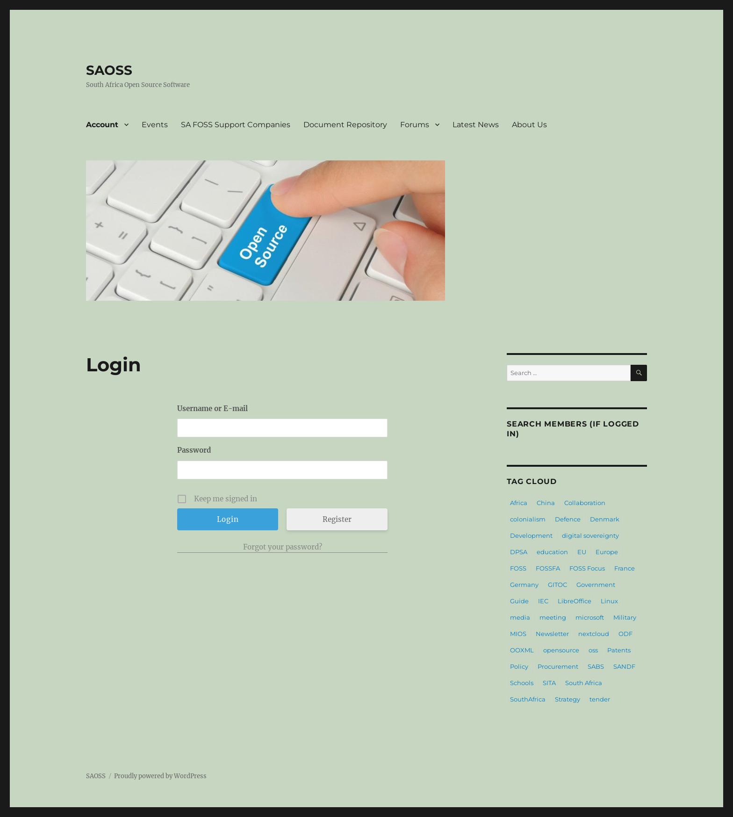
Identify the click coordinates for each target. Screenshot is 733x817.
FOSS (518, 568)
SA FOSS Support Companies (235, 124)
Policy (519, 666)
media (520, 617)
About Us (529, 124)
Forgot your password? (282, 546)
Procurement (558, 666)
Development (531, 535)
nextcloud (593, 633)
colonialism (528, 519)
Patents (619, 650)
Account (102, 124)
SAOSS (109, 70)
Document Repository (345, 124)
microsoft (589, 617)
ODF (625, 633)
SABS (596, 666)
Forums (414, 124)
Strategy (567, 699)
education (552, 552)
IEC (543, 601)
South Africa (583, 683)
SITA (549, 683)
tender (599, 699)
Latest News (476, 124)
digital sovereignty (590, 535)
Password (194, 450)
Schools (521, 683)
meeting (552, 617)
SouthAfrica (528, 699)
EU (581, 552)
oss (593, 650)
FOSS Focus (587, 568)
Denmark (604, 519)
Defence (568, 519)
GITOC (557, 584)
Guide (519, 601)
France (624, 568)
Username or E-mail (212, 408)
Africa (518, 502)
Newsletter (552, 633)
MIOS (518, 633)
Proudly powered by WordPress (160, 776)
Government (595, 584)
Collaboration (584, 502)
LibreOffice (574, 601)
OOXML (522, 650)
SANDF (624, 666)
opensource (561, 650)
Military (624, 617)
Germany (524, 584)
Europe (607, 552)
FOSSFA (548, 568)
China (546, 502)
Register (337, 519)
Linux (609, 601)
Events (155, 124)
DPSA (518, 552)
